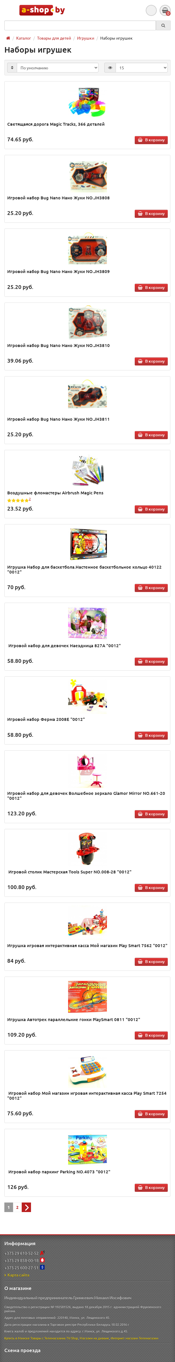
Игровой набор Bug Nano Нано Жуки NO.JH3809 (58, 271)
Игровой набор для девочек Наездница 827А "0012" (64, 645)
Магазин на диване (94, 1338)
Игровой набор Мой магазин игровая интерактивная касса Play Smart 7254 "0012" (87, 1095)
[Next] (26, 1207)
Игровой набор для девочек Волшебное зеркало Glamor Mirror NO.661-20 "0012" (86, 795)
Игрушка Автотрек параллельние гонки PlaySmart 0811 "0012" (73, 1019)
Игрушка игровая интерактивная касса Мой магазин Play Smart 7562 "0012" (87, 945)
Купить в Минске (17, 1338)
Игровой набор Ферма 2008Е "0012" (46, 719)
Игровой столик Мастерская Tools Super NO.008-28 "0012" (69, 872)
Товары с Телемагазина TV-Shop (54, 1338)
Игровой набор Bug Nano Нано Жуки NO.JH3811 (58, 419)
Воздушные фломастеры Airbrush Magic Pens (55, 493)
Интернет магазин (124, 1338)
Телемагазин (148, 1338)
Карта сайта (16, 1274)
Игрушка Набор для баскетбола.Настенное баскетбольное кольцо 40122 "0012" (84, 569)
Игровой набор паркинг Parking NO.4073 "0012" (58, 1171)
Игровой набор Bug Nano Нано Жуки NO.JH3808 (58, 198)
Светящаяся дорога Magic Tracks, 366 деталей (56, 124)
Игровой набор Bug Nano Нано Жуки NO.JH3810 (58, 345)
